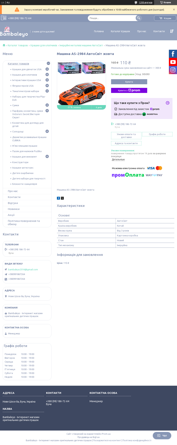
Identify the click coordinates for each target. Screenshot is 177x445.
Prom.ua (106, 434)
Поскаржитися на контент (107, 440)
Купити (129, 81)
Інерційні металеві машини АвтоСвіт (81, 45)
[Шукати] (139, 18)
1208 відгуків (145, 2)
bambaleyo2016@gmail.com (23, 269)
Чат (162, 435)
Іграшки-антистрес (22, 167)
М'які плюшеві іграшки (24, 145)
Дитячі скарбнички (22, 173)
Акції (11, 214)
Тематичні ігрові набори (25, 91)
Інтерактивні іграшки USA (26, 80)
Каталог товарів (18, 63)
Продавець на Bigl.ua (88, 437)
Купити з (129, 90)
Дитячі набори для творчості (28, 178)
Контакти (159, 31)
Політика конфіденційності (137, 440)
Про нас (141, 31)
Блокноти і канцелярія (24, 184)
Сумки (15, 105)
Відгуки (13, 203)
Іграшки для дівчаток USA (27, 69)
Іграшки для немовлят (24, 156)
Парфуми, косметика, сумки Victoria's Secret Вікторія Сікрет (27, 114)
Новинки (14, 208)
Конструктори (20, 162)
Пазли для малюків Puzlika (27, 151)
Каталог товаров (18, 45)
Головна (99, 31)
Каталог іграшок (120, 31)
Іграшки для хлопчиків (44, 45)
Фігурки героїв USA (23, 85)
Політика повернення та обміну (24, 222)
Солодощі (17, 131)
